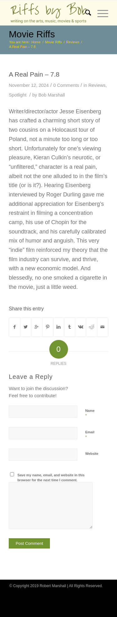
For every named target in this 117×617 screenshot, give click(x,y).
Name (90, 413)
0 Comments (66, 85)
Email (89, 435)
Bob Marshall (51, 94)
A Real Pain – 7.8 (34, 74)
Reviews (72, 42)
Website (91, 453)
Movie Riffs (32, 34)
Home (36, 42)
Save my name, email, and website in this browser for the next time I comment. (51, 477)
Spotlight (18, 94)
